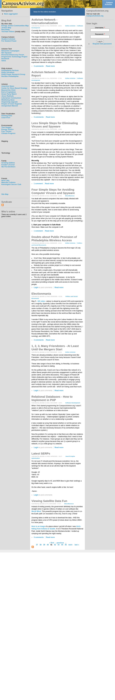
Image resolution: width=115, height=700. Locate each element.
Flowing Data (6, 116)
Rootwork (5, 59)
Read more (50, 66)
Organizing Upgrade (9, 102)
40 (48, 545)
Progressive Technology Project (14, 57)
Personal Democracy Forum (12, 55)
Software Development (72, 403)
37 (37, 545)
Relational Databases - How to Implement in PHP (52, 398)
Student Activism (8, 39)
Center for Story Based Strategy (14, 88)
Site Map (4, 194)
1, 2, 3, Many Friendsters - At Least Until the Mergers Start (55, 347)
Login (36, 287)
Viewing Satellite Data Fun (49, 501)
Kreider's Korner (8, 165)
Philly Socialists (7, 72)
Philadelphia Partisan (10, 70)
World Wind (36, 511)
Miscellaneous (69, 196)
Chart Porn (5, 118)
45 (66, 545)
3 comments (39, 66)
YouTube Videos (7, 32)
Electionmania (41, 293)
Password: (100, 34)
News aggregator (11, 14)
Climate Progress (8, 133)
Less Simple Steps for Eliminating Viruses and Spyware (55, 124)
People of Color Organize (11, 104)
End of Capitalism (8, 92)
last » (77, 545)
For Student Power (9, 41)
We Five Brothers (8, 167)
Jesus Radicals (7, 96)
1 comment (38, 184)
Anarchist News (7, 86)
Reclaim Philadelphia (9, 76)
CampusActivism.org (94, 16)
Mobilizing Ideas (8, 100)
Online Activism (70, 26)
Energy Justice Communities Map (15, 26)
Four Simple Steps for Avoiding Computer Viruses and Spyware (53, 191)
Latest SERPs (41, 453)
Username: (100, 28)
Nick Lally (5, 180)
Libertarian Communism (11, 98)
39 (44, 545)
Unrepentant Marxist (9, 106)
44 (62, 545)
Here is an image (38, 526)
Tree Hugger (6, 127)
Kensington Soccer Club (11, 184)
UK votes (41, 301)
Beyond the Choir (8, 90)
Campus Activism (109, 3)
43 (59, 545)
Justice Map (6, 28)
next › (70, 545)
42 (55, 545)
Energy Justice (7, 129)
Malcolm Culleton (8, 182)
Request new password (102, 44)
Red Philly (5, 30)
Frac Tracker (6, 131)
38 (41, 545)
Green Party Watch (9, 94)
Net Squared (6, 53)
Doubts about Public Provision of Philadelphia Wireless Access (54, 238)
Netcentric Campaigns (10, 51)
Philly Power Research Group (13, 74)
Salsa (3, 61)
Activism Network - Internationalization (45, 21)
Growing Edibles (8, 163)
